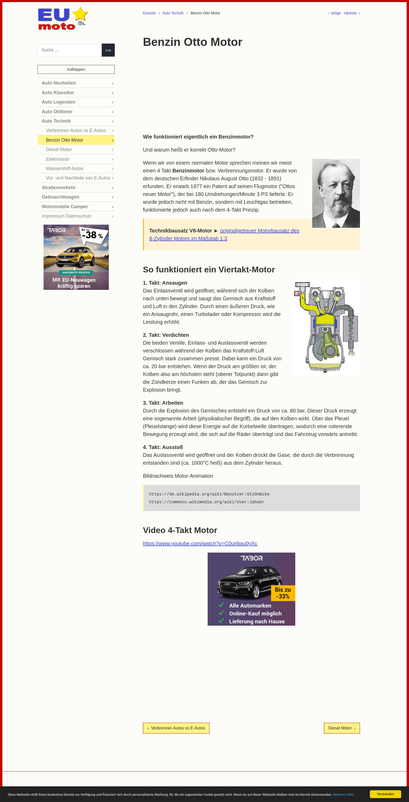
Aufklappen (76, 69)
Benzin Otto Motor (63, 136)
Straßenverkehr (57, 181)
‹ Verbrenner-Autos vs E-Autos (176, 728)
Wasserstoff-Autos (63, 163)
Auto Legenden (57, 100)
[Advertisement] (251, 91)
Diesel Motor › (342, 728)
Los (108, 50)
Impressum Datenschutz (64, 208)
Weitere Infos (68, 796)
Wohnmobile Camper (62, 199)
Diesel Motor (57, 145)
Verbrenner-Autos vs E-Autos (73, 127)
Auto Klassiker (56, 91)
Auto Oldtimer (56, 109)
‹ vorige (334, 13)
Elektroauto (56, 154)
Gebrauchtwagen (59, 190)
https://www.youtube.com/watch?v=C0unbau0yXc (200, 543)
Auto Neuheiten (57, 82)
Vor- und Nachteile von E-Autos (75, 172)
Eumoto (149, 13)
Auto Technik (173, 13)
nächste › (352, 13)
